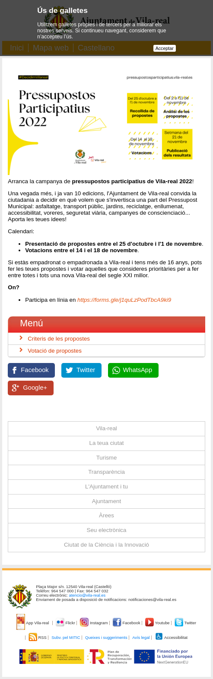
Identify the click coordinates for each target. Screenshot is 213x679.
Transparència (106, 472)
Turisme (106, 457)
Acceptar (165, 48)
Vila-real (106, 428)
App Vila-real (33, 623)
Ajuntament (106, 501)
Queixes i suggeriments (106, 637)
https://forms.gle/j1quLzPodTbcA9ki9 (123, 300)
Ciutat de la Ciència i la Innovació (106, 544)
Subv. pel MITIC (65, 637)
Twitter (85, 369)
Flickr (66, 623)
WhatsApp (138, 369)
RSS (38, 637)
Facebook (34, 369)
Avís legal (140, 637)
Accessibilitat (171, 637)
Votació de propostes (54, 350)
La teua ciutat (106, 443)
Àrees (106, 515)
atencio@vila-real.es (87, 595)
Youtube (158, 623)
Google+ (35, 387)
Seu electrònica (107, 530)
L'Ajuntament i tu (106, 486)
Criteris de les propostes (59, 338)
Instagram (94, 623)
